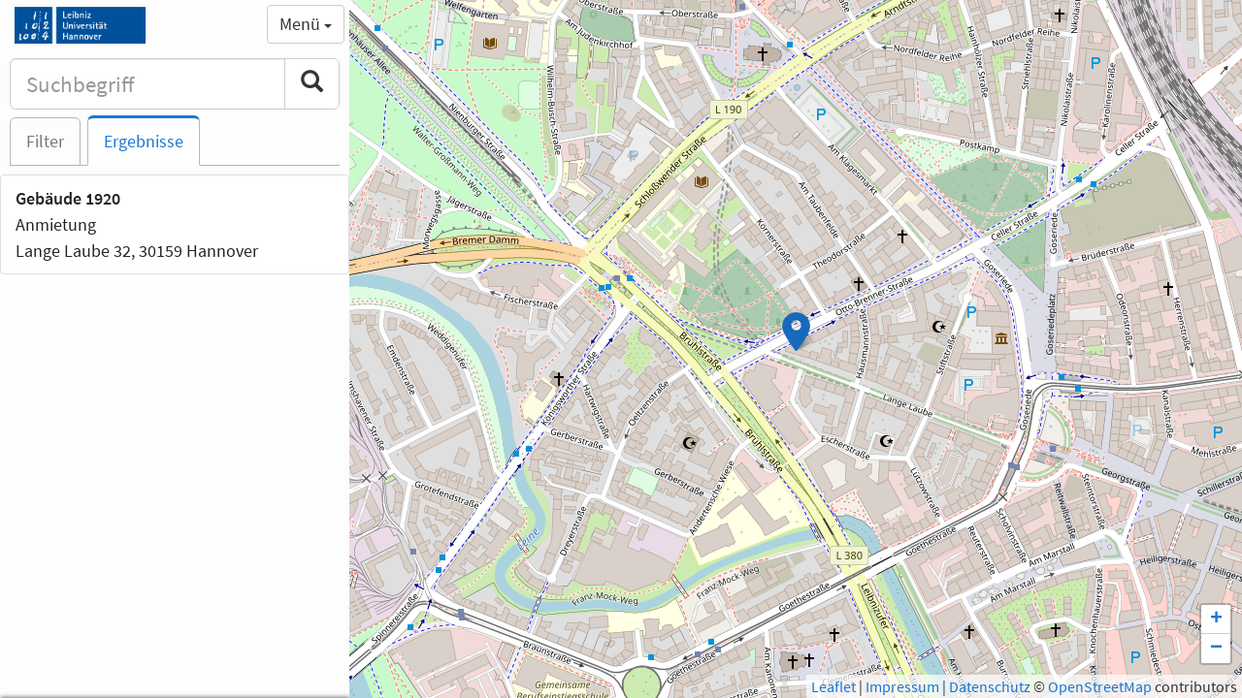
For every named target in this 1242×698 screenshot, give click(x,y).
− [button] (1216, 648)
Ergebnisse (143, 141)
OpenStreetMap (1100, 686)
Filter (45, 141)
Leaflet (833, 686)
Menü (305, 24)
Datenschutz (989, 686)
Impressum (902, 686)
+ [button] (1216, 619)
